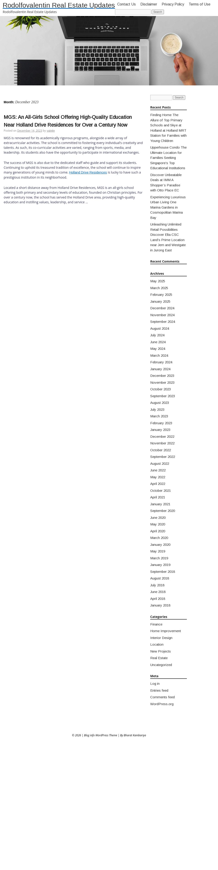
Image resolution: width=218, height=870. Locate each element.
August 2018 (159, 578)
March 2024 (159, 355)
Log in (155, 683)
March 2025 (159, 288)
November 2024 (162, 315)
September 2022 (162, 457)
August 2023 (159, 403)
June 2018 (158, 592)
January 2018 (160, 605)
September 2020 (162, 511)
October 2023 (160, 389)
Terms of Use (199, 4)
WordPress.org (162, 704)
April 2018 (157, 599)
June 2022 (158, 470)
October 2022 (160, 450)
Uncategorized (161, 665)
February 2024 (161, 362)
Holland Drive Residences (88, 172)
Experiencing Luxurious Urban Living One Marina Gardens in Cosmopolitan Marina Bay (168, 207)
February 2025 (161, 294)
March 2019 (159, 558)
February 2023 (161, 423)
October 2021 (160, 490)
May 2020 (157, 524)
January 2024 (160, 369)
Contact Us (126, 4)
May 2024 (157, 349)
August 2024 (159, 328)
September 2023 (162, 396)
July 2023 (157, 409)
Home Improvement (165, 631)
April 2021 (157, 497)
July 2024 (157, 335)
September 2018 (162, 572)
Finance (156, 624)
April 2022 (157, 484)
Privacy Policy (173, 4)
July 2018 (157, 585)
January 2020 (160, 544)
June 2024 (158, 342)
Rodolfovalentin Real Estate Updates (59, 5)
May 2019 (157, 551)
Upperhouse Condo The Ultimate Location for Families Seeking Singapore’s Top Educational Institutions (168, 157)
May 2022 (157, 477)
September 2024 (162, 322)
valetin (51, 130)
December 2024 (162, 308)
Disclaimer (148, 4)
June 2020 (158, 517)
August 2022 (159, 463)
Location (157, 644)
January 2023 (160, 430)
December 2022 (162, 436)
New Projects (160, 651)
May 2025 (157, 281)
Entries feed (159, 690)
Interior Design (161, 638)
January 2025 (160, 301)
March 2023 (159, 416)
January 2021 (160, 504)
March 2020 (159, 538)
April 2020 (157, 531)
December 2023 (162, 376)
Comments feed (162, 697)
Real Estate (159, 658)
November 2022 (162, 443)
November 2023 (162, 382)
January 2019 (160, 565)
